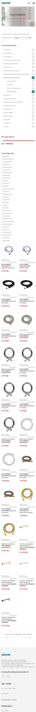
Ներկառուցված (21, 81)
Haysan (6, 178)
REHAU (6, 175)
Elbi (5, 205)
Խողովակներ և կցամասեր (19, 60)
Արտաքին (21, 84)
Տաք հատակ (19, 67)
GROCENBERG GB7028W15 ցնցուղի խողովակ (8, 475)
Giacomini (8, 219)
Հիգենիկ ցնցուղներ (19, 98)
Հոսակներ (19, 119)
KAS (6, 202)
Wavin (6, 216)
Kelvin (6, 240)
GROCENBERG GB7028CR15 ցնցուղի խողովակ (8, 405)
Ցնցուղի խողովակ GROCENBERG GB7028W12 (26, 440)
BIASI (5, 186)
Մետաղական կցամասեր (19, 70)
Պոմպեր (19, 126)
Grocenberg (8, 221)
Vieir (5, 181)
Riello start (7, 232)
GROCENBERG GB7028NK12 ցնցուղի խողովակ (8, 336)
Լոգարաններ (19, 109)
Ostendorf (7, 172)
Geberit (6, 238)
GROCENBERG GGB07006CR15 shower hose (24, 266)
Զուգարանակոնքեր (19, 105)
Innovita (6, 170)
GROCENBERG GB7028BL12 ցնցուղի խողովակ (8, 301)
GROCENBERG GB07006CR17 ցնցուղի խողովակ (8, 266)
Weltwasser (7, 167)
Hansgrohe (7, 162)
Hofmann (7, 235)
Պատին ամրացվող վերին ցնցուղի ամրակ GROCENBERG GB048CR (27, 583)
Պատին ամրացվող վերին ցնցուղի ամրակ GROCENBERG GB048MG (9, 583)
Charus (6, 191)
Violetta (6, 164)
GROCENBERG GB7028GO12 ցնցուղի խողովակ (26, 510)
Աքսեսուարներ (21, 91)
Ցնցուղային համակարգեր (19, 77)
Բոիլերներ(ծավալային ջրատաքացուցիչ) (19, 74)
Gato (6, 227)
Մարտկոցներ (19, 53)
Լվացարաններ (19, 112)
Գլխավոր (13, 18)
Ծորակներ (19, 95)
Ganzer (6, 210)
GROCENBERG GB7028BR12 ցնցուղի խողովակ (26, 475)
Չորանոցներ (19, 56)
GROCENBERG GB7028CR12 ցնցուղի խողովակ (26, 405)
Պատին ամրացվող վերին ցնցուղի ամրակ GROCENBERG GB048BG (9, 619)
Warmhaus (7, 213)
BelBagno (7, 194)
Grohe (6, 200)
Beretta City (7, 224)
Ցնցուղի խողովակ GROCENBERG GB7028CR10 (8, 440)
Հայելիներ (19, 123)
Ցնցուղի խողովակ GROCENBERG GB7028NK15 (26, 336)
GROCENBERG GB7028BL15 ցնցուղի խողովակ (26, 301)
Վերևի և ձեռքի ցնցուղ (21, 88)
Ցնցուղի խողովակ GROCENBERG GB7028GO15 (8, 545)
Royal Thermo (8, 189)
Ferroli (6, 197)
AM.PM (6, 156)
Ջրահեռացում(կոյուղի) (19, 63)
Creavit (6, 183)
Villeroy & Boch (8, 159)
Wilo (6, 208)
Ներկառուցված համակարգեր (19, 102)
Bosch (6, 229)
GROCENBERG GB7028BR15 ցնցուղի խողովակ (8, 510)
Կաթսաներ (19, 49)
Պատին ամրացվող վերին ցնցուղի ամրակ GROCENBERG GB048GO (27, 546)
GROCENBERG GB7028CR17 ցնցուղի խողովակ (26, 371)
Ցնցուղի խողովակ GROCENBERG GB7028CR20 (8, 371)
